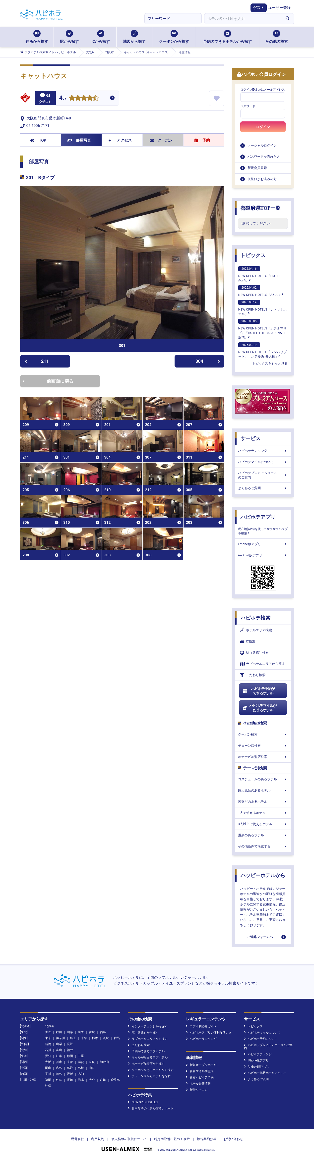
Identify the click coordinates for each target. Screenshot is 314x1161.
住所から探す (37, 37)
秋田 (59, 1032)
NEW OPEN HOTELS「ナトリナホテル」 (262, 308)
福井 (70, 1050)
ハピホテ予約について (261, 1039)
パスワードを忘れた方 (264, 156)
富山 (59, 1050)
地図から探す (134, 37)
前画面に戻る (48, 381)
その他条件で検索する (263, 846)
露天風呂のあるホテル (263, 790)
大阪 (48, 1062)
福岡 (48, 1080)
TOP (38, 140)
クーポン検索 (263, 734)
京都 (70, 1062)
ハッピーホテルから (263, 875)
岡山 (48, 1068)
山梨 (59, 1044)
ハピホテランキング (263, 451)
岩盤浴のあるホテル (263, 801)
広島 (59, 1068)
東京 (48, 1038)
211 (37, 361)
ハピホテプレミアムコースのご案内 (263, 475)
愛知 (48, 1056)
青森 (48, 1032)
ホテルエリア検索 (256, 630)
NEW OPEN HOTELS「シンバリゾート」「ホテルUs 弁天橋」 (262, 350)
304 (207, 361)
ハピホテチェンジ (258, 1054)
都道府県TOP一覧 (261, 208)
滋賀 (81, 1062)
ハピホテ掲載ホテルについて (265, 1073)
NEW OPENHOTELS (143, 1102)
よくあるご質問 (263, 488)
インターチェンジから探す (148, 1026)
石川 (48, 1050)
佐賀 (59, 1080)
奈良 (92, 1062)
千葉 (84, 1038)
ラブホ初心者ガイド (201, 1026)
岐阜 (59, 1056)
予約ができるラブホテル (146, 1051)
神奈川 (60, 1038)
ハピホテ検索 (255, 618)
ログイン (263, 127)
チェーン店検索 (263, 745)
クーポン (161, 140)
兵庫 (59, 1062)
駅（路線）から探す (143, 1032)
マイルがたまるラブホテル (148, 1057)
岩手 (81, 1032)
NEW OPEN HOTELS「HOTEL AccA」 (259, 274)
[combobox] (242, 18)
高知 (81, 1074)
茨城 (106, 1038)
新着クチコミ (197, 1090)
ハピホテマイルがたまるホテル (259, 707)
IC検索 (247, 641)
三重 (81, 1056)
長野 (70, 1044)
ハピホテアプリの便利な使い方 (209, 1032)
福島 (103, 1032)
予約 (202, 140)
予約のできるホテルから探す (227, 37)
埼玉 (73, 1038)
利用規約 (97, 1139)
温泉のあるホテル (263, 835)
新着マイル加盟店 (200, 1071)
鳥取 (70, 1068)
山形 (70, 1032)
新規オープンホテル (201, 1065)
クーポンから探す (174, 37)
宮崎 (103, 1080)
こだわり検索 (252, 675)
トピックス (253, 255)
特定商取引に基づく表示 (172, 1139)
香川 (48, 1074)
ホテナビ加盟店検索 (263, 757)
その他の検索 (276, 37)
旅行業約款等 (206, 1139)
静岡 (70, 1056)
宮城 (92, 1032)
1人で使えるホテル (263, 813)
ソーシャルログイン (262, 145)
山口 (92, 1068)
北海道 (49, 1026)
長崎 (70, 1080)
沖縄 (48, 1086)
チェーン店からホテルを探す (149, 1076)
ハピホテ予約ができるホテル (259, 690)
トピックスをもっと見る (270, 363)
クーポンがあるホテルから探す (151, 1070)
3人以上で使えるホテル (263, 824)
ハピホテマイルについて (263, 462)
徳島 (59, 1074)
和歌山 (104, 1062)
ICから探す (100, 37)
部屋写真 (79, 140)
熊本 (81, 1080)
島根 (81, 1068)
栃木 (95, 1038)
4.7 (63, 98)
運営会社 (77, 1139)
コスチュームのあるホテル (263, 779)
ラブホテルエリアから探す (262, 664)
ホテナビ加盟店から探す (146, 1063)
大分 (92, 1080)
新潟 (48, 1044)
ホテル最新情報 (198, 1083)
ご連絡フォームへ (260, 937)
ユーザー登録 (279, 7)
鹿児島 (115, 1080)
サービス (250, 438)
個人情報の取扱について (129, 1139)
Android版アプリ (263, 555)
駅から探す (69, 37)
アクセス (120, 140)
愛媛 (70, 1074)
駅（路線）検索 (254, 653)
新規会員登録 (257, 168)
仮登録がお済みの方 (262, 179)
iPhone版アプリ (263, 544)
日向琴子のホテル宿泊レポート (151, 1108)
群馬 (117, 1038)
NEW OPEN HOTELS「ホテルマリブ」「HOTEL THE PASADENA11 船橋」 (262, 329)
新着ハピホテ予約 (200, 1077)
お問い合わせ (233, 1139)
